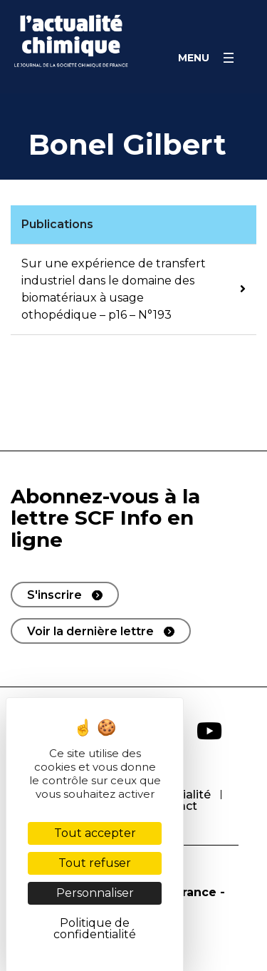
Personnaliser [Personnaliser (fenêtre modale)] (95, 893)
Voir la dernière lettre (90, 631)
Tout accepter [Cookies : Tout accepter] (95, 833)
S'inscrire (54, 595)
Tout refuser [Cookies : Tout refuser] (94, 863)
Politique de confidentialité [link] (94, 928)
